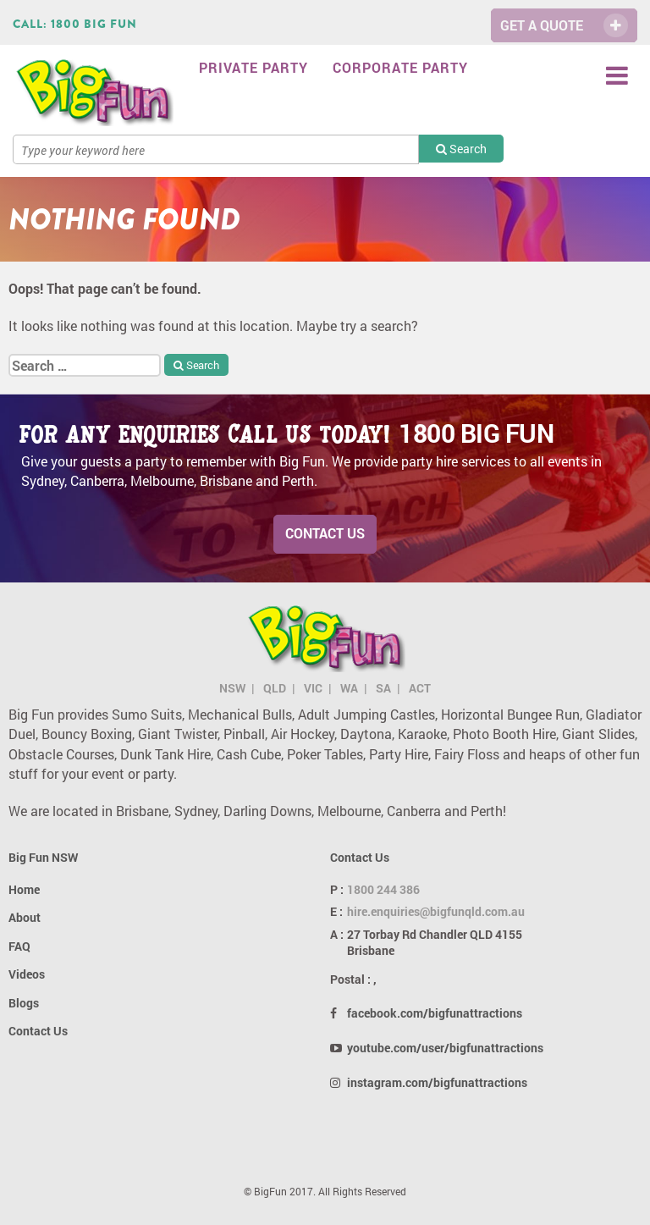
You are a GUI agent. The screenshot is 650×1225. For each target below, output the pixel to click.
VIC (313, 688)
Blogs (23, 1003)
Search (461, 149)
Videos (26, 974)
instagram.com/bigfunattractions (437, 1082)
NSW (232, 688)
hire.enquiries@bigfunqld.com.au (436, 911)
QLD (274, 688)
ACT (420, 688)
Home (24, 889)
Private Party (253, 67)
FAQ (19, 946)
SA (383, 688)
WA (349, 688)
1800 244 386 (383, 889)
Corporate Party (400, 67)
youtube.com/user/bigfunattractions (445, 1048)
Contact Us (325, 533)
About (24, 917)
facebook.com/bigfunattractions (434, 1013)
